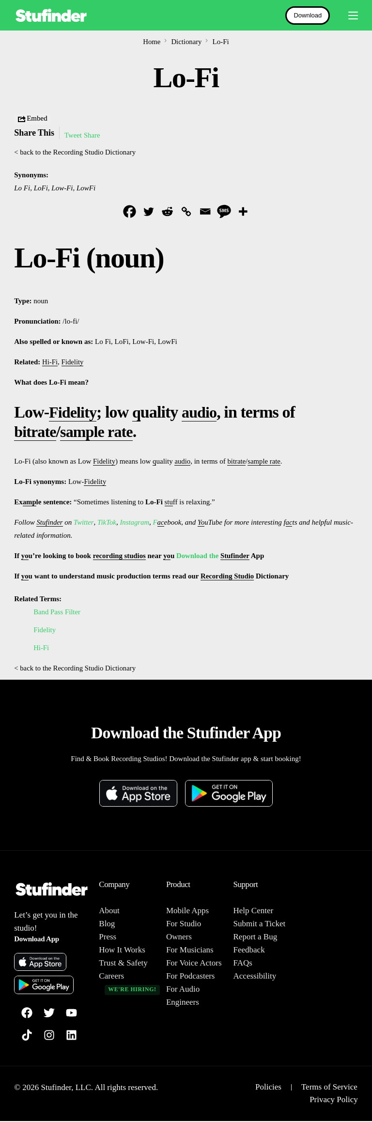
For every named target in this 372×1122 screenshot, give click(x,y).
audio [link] (203, 412)
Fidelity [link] (73, 362)
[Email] (205, 211)
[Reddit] (167, 211)
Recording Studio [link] (228, 576)
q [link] (139, 412)
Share (92, 135)
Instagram (135, 523)
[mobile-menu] (349, 15)
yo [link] (25, 556)
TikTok (106, 523)
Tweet (73, 135)
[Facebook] (129, 211)
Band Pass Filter (57, 612)
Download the (199, 556)
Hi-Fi (41, 648)
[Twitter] (148, 211)
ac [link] (161, 523)
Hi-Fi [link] (50, 362)
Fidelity (44, 630)
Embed (32, 119)
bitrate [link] (36, 432)
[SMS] (224, 211)
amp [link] (29, 502)
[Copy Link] (186, 211)
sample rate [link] (101, 432)
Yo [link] (202, 523)
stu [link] (169, 502)
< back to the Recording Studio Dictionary (76, 152)
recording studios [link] (120, 556)
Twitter (84, 523)
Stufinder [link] (49, 523)
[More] (242, 211)
